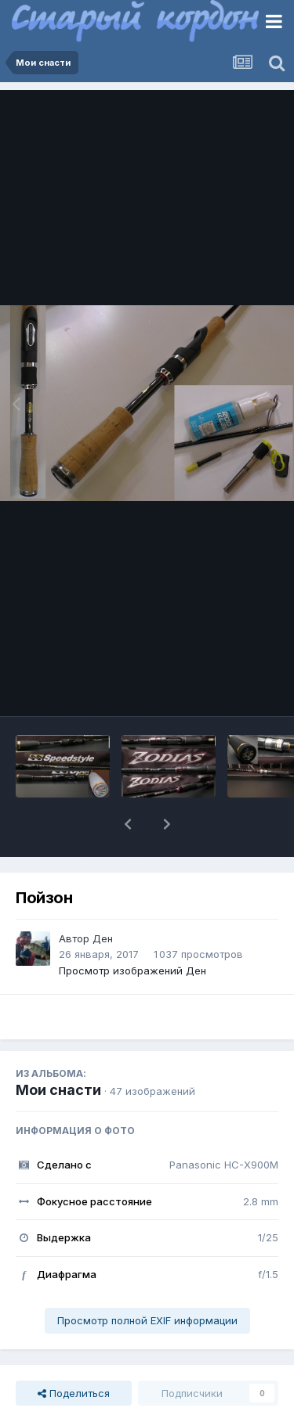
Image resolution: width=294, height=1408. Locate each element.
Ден (103, 938)
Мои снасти (58, 1090)
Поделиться (74, 1393)
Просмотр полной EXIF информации (147, 1320)
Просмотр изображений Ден (132, 970)
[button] (128, 824)
